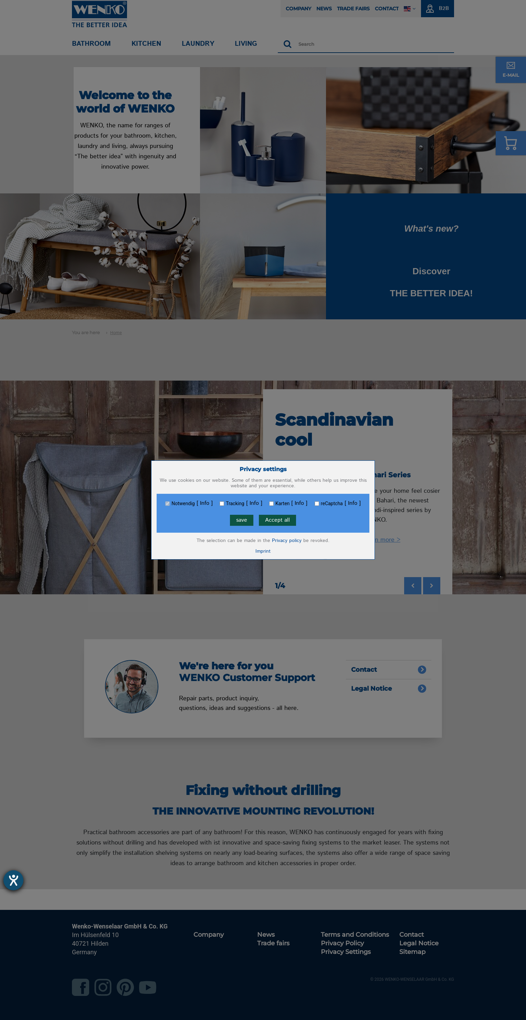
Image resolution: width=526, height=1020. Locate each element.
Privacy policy (287, 540)
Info (204, 503)
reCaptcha (332, 503)
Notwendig (182, 503)
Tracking (235, 503)
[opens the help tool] (13, 880)
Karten (282, 503)
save (241, 520)
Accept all (277, 520)
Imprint (263, 551)
